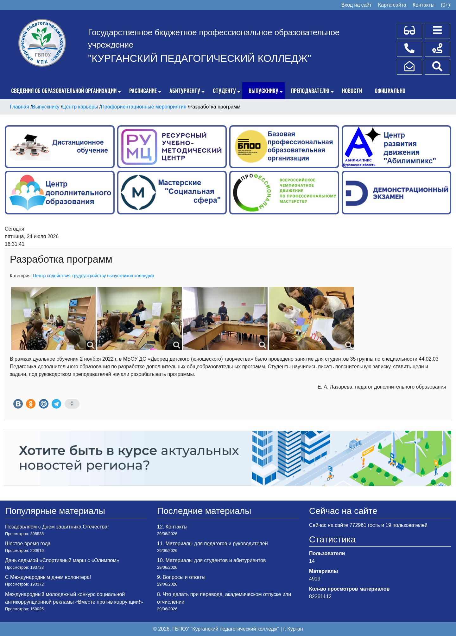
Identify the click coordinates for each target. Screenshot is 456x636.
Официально (390, 91)
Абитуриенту (184, 91)
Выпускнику (263, 91)
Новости (352, 91)
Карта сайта (392, 5)
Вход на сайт (356, 5)
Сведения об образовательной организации (64, 91)
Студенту (224, 91)
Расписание (143, 91)
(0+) (445, 5)
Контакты (423, 5)
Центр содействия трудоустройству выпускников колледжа (93, 275)
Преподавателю (310, 91)
